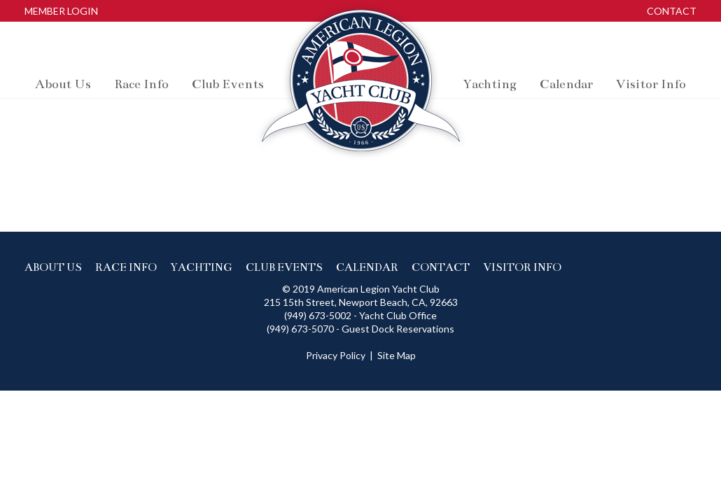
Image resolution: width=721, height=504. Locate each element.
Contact (671, 11)
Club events (284, 267)
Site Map (396, 355)
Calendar (367, 267)
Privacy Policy (335, 355)
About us (53, 267)
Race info (126, 267)
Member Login (61, 11)
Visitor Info (522, 267)
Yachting (201, 267)
